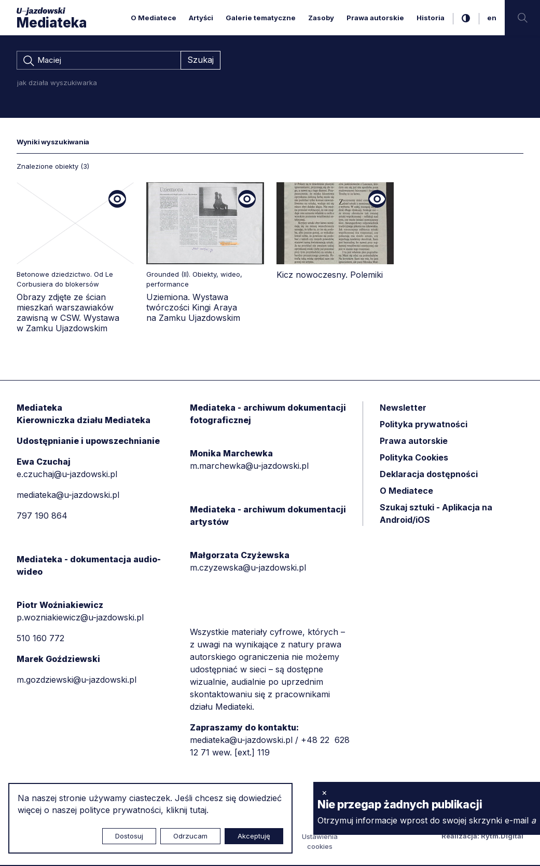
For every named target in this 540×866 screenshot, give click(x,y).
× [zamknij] (324, 792)
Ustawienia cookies (320, 842)
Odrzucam (190, 836)
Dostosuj (129, 836)
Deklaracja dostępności (429, 475)
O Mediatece (153, 17)
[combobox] (99, 61)
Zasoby (321, 17)
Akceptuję (254, 836)
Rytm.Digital (502, 837)
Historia (431, 17)
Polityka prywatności (423, 425)
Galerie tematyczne (261, 17)
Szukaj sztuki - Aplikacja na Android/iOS (436, 514)
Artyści (201, 17)
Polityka (414, 458)
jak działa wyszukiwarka (57, 83)
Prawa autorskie (375, 17)
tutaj (198, 810)
